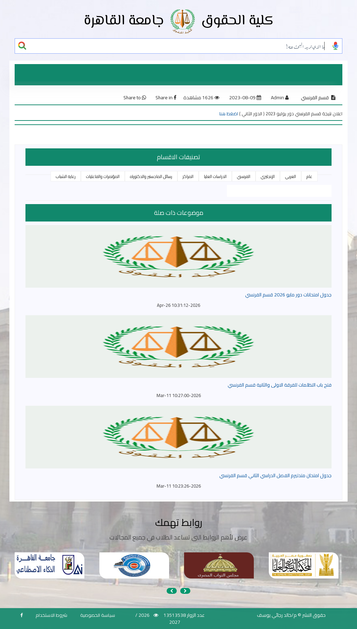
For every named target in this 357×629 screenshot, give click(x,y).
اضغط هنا (228, 113)
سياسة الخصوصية (97, 615)
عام (309, 176)
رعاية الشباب (66, 176)
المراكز (188, 176)
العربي (290, 176)
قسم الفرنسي (315, 97)
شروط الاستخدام (51, 615)
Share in (165, 97)
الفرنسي (243, 176)
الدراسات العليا (215, 176)
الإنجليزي (268, 176)
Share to (134, 97)
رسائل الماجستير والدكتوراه (151, 176)
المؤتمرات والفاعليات (103, 176)
